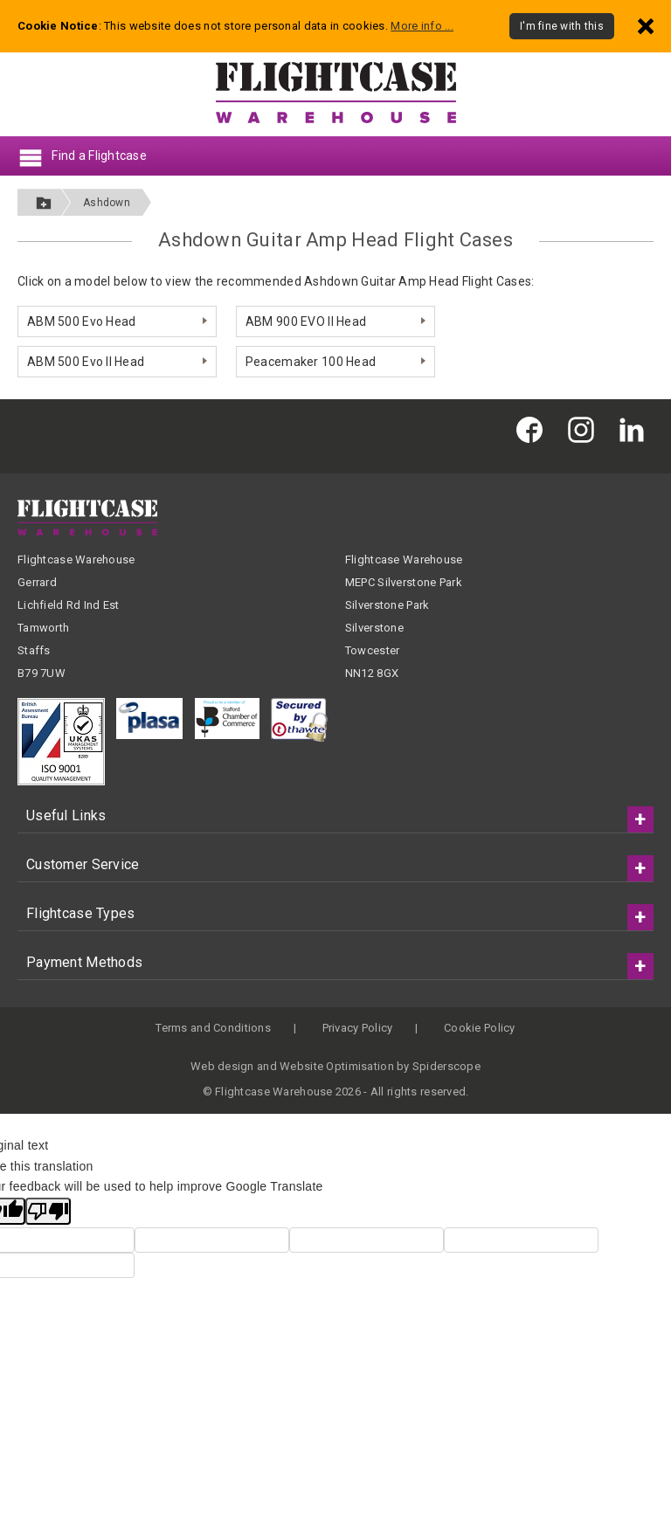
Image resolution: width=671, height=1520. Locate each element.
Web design (222, 1066)
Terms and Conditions (213, 1027)
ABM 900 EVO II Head (306, 321)
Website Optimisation (337, 1066)
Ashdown (106, 203)
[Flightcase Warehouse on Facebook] (533, 429)
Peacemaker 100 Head (311, 362)
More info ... (422, 25)
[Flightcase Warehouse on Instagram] (585, 429)
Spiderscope (446, 1066)
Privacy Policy (357, 1027)
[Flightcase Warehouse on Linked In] (636, 429)
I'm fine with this (562, 26)
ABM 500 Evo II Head (85, 362)
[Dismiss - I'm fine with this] (646, 25)
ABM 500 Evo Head (81, 321)
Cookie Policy (479, 1027)
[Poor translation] (48, 1211)
